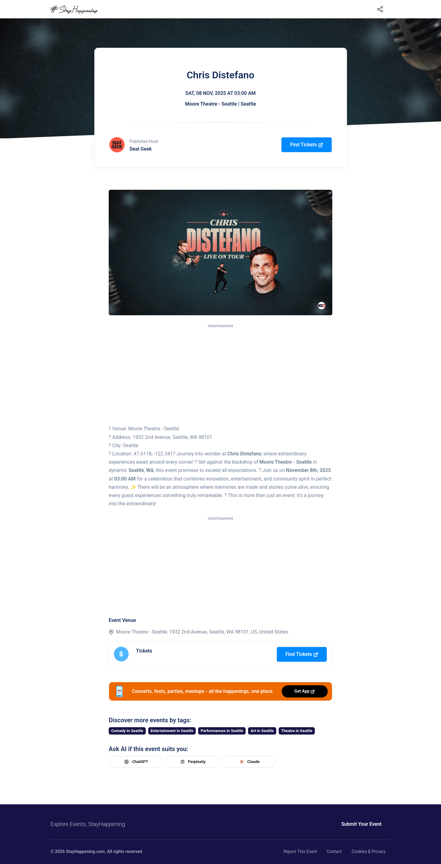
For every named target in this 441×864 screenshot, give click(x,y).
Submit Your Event (361, 824)
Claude (248, 761)
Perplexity (192, 761)
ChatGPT (135, 761)
